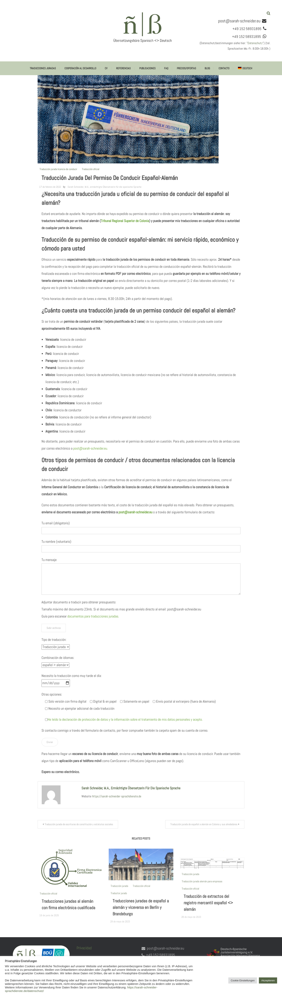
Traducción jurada (119, 892)
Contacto (224, 68)
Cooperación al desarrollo (80, 68)
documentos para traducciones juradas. (93, 616)
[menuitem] (245, 68)
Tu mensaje (49, 559)
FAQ (166, 68)
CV (106, 68)
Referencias (123, 68)
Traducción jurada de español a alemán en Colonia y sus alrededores (203, 824)
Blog (207, 68)
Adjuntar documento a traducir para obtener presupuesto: (79, 602)
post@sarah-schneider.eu (239, 21)
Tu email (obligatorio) (56, 523)
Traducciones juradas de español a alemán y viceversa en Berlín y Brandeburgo (141, 913)
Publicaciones (147, 68)
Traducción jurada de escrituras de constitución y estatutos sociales (79, 824)
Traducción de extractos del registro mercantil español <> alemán (208, 909)
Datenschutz (255, 43)
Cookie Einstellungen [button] (243, 980)
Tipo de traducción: (54, 639)
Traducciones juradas (43, 68)
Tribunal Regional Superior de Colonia (125, 221)
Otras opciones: (52, 694)
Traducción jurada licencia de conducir (58, 169)
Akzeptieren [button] (268, 980)
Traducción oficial (90, 169)
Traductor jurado (119, 899)
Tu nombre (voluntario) (56, 541)
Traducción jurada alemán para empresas (202, 887)
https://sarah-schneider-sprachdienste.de (116, 796)
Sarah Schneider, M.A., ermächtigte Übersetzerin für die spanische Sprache (104, 187)
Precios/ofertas (186, 68)
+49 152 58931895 (154, 955)
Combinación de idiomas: (58, 657)
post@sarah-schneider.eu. (90, 448)
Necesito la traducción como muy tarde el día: (72, 675)
